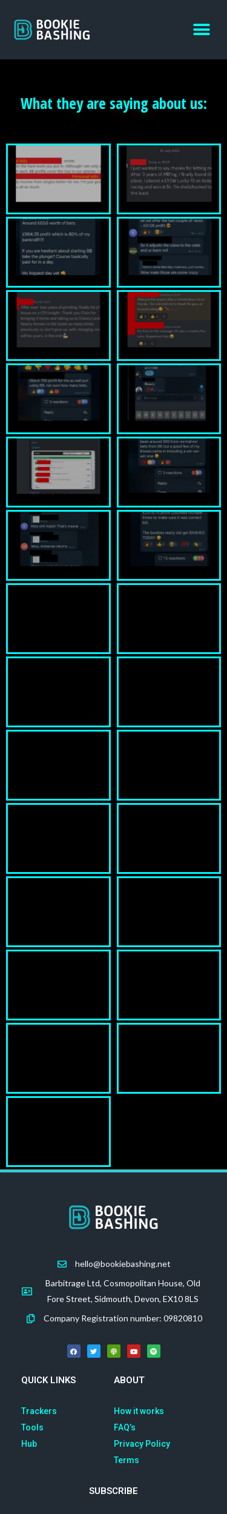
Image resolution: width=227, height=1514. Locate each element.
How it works (139, 1411)
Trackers (39, 1411)
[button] (201, 30)
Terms (126, 1460)
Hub (29, 1444)
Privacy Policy (142, 1444)
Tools (32, 1427)
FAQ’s (125, 1427)
